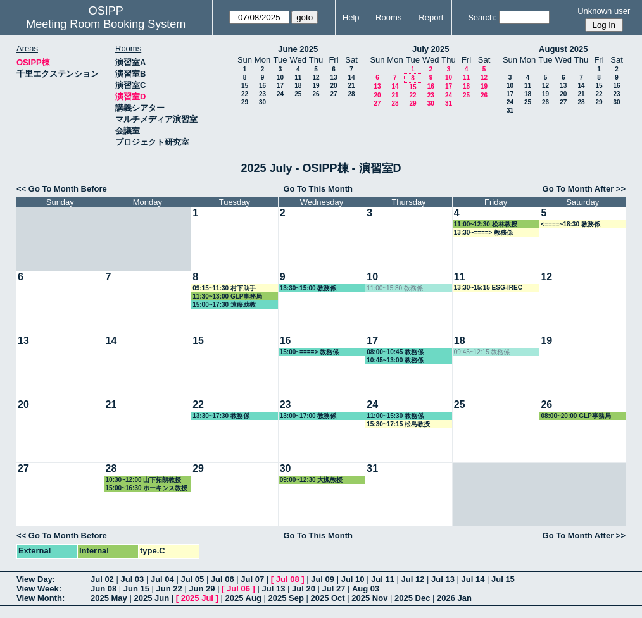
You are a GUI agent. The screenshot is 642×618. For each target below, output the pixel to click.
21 (351, 85)
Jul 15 (503, 579)
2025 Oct (327, 598)
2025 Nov (369, 598)
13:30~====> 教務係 (483, 232)
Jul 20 (303, 588)
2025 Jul (197, 598)
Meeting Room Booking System (106, 24)
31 (448, 103)
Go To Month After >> (584, 189)
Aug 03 (365, 588)
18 (297, 85)
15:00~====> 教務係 (309, 352)
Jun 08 (103, 588)
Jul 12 (413, 579)
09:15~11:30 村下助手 (224, 288)
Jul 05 (192, 579)
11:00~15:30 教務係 (395, 288)
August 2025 (563, 49)
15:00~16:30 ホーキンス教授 (147, 488)
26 (315, 93)
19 (315, 85)
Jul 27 (334, 588)
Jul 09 (322, 579)
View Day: (35, 579)
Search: (482, 17)
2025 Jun (151, 598)
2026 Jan (454, 598)
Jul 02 (102, 579)
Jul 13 (443, 579)
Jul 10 (353, 579)
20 (333, 85)
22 (244, 93)
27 (333, 93)
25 (297, 93)
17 (280, 85)
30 (262, 102)
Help (351, 17)
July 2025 (431, 49)
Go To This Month (318, 189)
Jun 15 (136, 588)
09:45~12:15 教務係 (482, 352)
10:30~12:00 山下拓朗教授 (144, 479)
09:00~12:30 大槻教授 (311, 479)
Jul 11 (382, 579)
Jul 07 (252, 579)
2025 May (109, 598)
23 (262, 93)
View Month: (40, 598)
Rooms (388, 17)
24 (280, 93)
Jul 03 (132, 579)
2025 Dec (412, 598)
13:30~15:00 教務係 (308, 288)
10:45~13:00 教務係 (395, 360)
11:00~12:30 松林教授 (485, 224)
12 (315, 77)
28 (351, 93)
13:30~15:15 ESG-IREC (488, 287)
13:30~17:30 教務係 (220, 415)
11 (297, 77)
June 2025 (298, 49)
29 (244, 102)
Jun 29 (202, 588)
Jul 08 (287, 579)
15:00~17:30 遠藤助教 (224, 304)
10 (280, 77)
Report (431, 17)
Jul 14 (473, 579)
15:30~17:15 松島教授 (398, 424)
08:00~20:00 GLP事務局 (575, 415)
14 (351, 77)
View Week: (38, 588)
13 (333, 77)
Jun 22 (169, 588)
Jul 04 (162, 579)
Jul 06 (222, 579)
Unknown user (603, 11)
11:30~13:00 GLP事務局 (227, 296)
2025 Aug (243, 598)
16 (262, 85)
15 (244, 85)
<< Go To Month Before (61, 189)
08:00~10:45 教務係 (395, 352)
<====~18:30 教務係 (570, 224)
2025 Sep (285, 598)
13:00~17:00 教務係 (308, 415)
